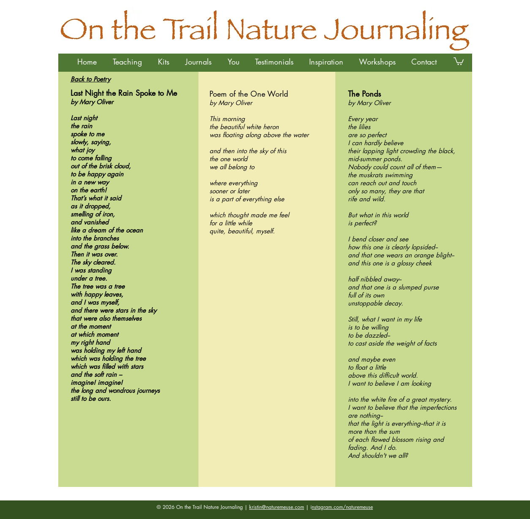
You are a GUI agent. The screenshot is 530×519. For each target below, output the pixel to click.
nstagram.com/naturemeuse (342, 507)
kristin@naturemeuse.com (276, 507)
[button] (127, 62)
